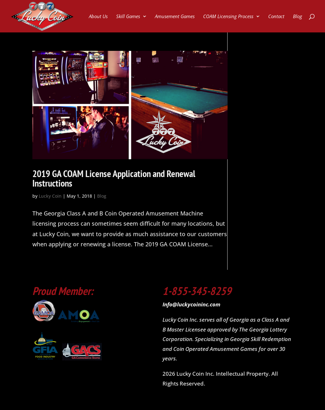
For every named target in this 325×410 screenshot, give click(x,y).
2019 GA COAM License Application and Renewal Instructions (113, 178)
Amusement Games (175, 16)
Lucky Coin (50, 196)
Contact (276, 16)
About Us (98, 16)
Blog (297, 16)
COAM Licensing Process (228, 16)
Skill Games (128, 16)
